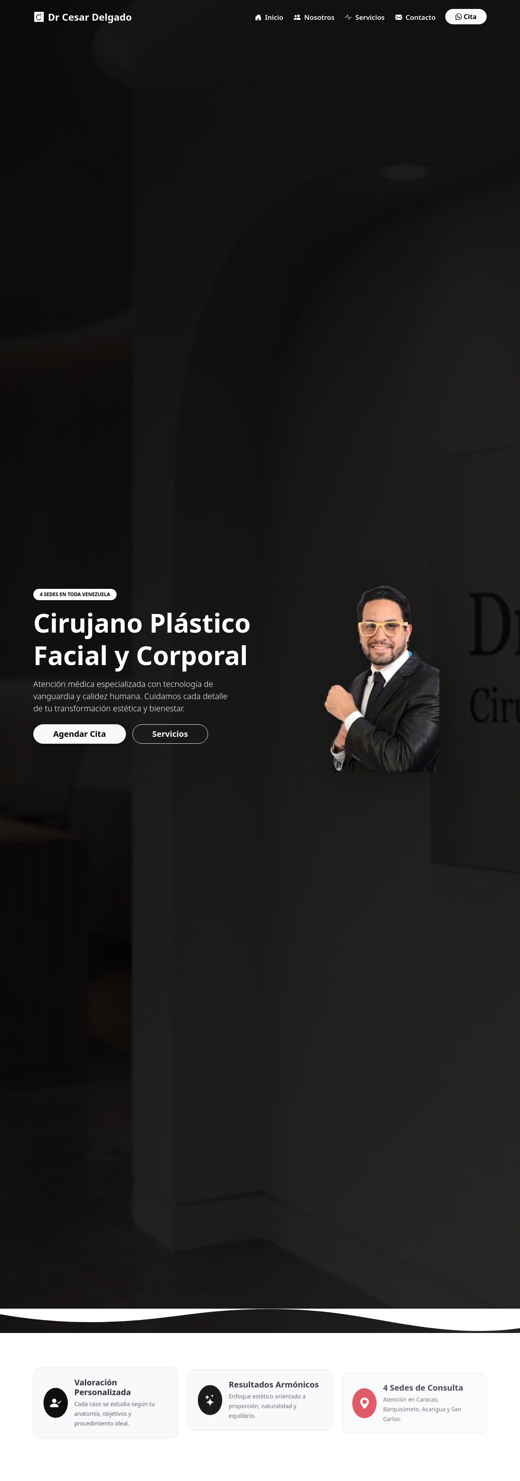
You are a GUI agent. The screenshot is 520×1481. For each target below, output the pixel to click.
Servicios (364, 17)
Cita (466, 16)
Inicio (269, 17)
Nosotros (314, 17)
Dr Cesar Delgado (82, 17)
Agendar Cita (76, 733)
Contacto (415, 17)
